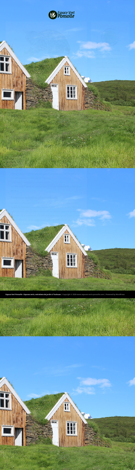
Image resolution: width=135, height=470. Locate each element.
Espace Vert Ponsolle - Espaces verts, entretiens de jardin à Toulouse (33, 297)
